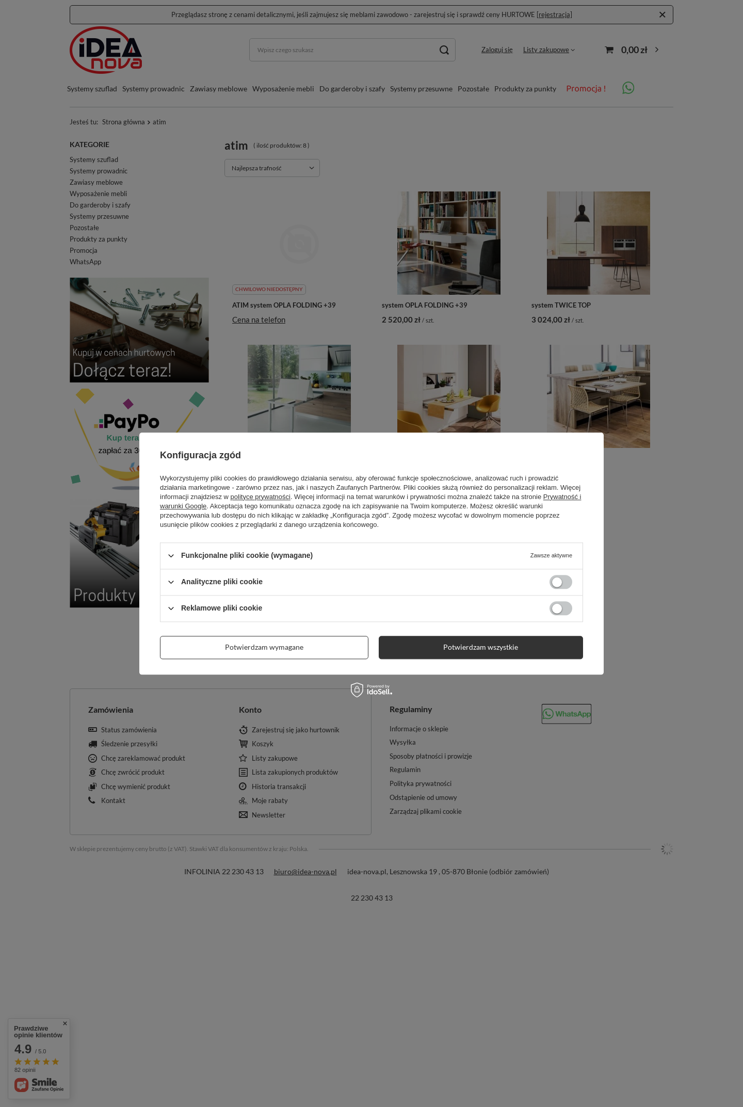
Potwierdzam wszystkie (480, 647)
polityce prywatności (260, 497)
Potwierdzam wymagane (264, 647)
